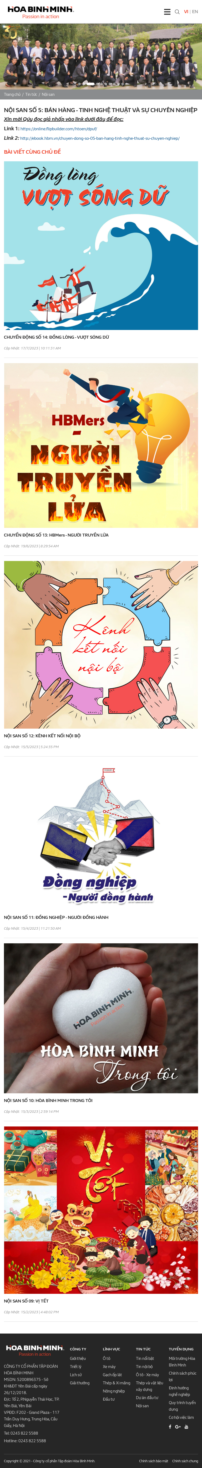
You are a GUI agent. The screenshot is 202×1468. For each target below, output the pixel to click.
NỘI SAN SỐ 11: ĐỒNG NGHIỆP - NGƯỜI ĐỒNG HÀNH (56, 917)
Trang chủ (12, 94)
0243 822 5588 (24, 1433)
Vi (186, 11)
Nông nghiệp (114, 1391)
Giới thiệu (78, 1358)
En (195, 11)
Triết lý (76, 1366)
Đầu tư (108, 1399)
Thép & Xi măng (116, 1383)
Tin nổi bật (145, 1358)
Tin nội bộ (144, 1366)
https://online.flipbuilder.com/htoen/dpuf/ (59, 128)
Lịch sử (76, 1374)
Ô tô (106, 1358)
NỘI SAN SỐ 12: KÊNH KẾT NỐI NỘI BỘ (42, 735)
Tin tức (31, 94)
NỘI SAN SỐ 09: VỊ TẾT (26, 1301)
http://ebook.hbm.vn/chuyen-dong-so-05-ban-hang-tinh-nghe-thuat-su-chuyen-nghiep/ (100, 138)
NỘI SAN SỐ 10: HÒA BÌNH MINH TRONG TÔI (48, 1100)
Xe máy (109, 1366)
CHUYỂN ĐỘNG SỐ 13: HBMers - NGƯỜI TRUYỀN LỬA (56, 535)
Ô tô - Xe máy (147, 1374)
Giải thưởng (79, 1383)
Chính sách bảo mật (153, 1461)
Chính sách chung (185, 1461)
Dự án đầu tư (147, 1397)
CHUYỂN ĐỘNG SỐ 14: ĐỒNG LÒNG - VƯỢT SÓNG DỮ (56, 337)
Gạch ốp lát (112, 1374)
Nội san (48, 94)
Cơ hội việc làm (181, 1417)
